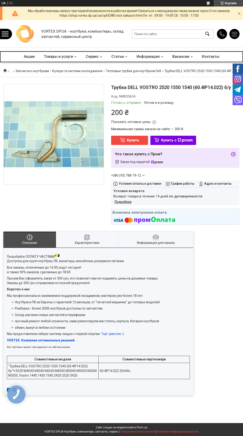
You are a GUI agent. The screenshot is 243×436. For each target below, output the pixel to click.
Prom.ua (142, 427)
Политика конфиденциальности (178, 431)
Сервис (92, 56)
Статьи (117, 56)
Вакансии (180, 56)
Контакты (210, 56)
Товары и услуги (58, 56)
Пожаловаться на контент (137, 431)
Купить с (177, 140)
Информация (148, 56)
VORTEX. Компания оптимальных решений (41, 340)
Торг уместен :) (112, 334)
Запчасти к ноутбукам (32, 71)
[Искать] (207, 34)
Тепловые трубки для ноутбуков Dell (133, 71)
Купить (133, 140)
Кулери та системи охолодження (77, 71)
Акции (29, 56)
